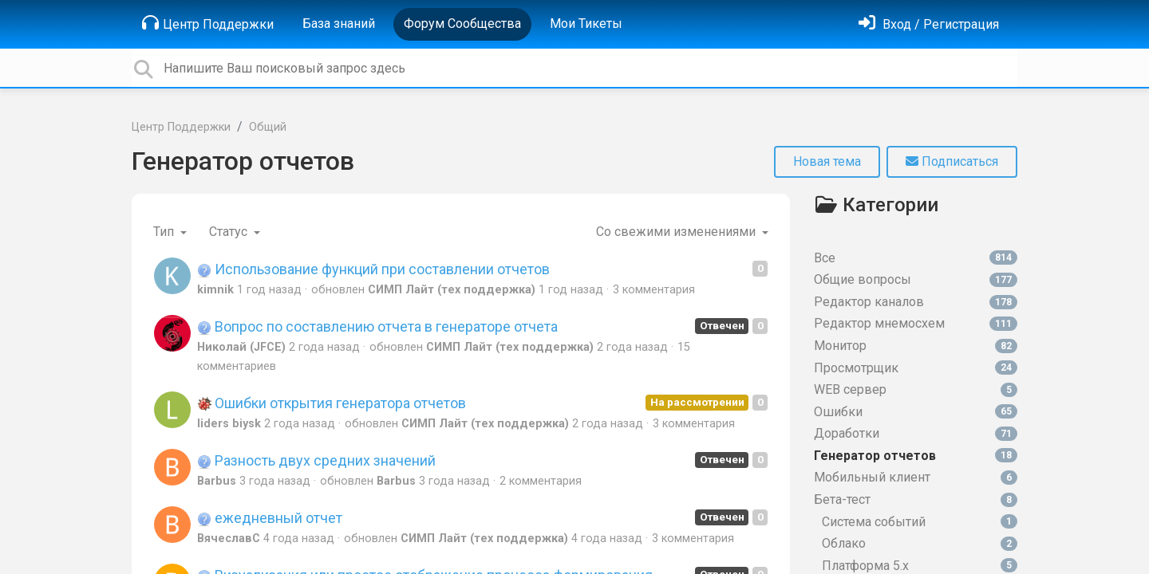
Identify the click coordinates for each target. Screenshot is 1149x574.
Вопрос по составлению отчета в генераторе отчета (377, 326)
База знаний (338, 23)
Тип (165, 231)
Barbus (216, 481)
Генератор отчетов (243, 161)
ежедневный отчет (269, 517)
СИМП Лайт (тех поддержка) (451, 290)
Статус (230, 231)
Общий (267, 127)
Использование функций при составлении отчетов (373, 269)
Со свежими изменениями (677, 231)
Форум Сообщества (462, 23)
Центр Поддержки (208, 23)
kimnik (215, 290)
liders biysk (229, 424)
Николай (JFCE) (241, 347)
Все (915, 257)
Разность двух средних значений (316, 460)
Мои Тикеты (586, 23)
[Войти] (928, 24)
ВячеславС (228, 538)
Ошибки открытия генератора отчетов (331, 403)
